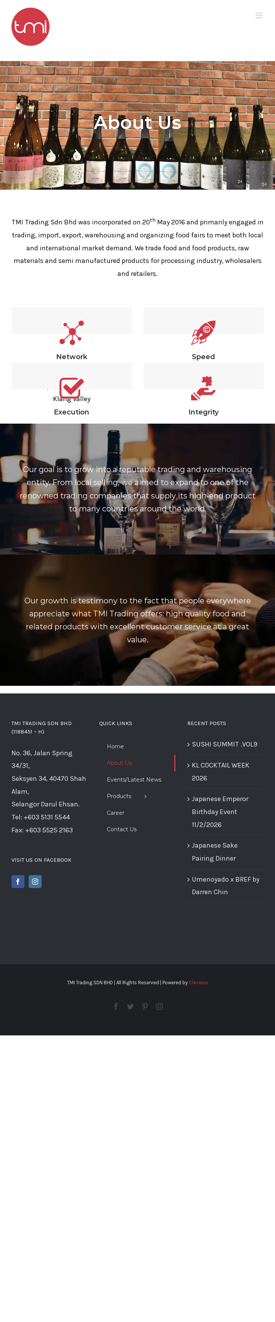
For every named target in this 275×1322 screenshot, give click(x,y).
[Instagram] (35, 881)
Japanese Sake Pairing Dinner (215, 852)
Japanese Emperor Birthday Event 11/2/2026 (220, 812)
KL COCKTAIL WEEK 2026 (220, 771)
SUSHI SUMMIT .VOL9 (224, 744)
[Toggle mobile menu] (260, 15)
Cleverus (198, 982)
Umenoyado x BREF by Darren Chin (225, 885)
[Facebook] (17, 881)
